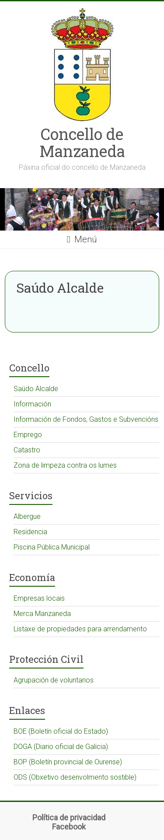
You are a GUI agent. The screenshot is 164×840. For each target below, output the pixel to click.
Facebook (69, 826)
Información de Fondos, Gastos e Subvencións (86, 419)
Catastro (27, 450)
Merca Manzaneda (42, 613)
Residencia (30, 532)
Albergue (27, 516)
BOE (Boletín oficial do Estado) (61, 731)
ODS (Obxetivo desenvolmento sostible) (75, 777)
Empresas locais (39, 598)
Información (32, 404)
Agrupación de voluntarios (54, 680)
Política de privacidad (68, 817)
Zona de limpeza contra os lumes (65, 465)
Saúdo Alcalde (36, 389)
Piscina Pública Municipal (52, 547)
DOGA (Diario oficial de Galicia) (61, 746)
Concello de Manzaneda (82, 142)
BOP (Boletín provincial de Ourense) (68, 762)
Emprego (28, 434)
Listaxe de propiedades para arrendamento (80, 629)
